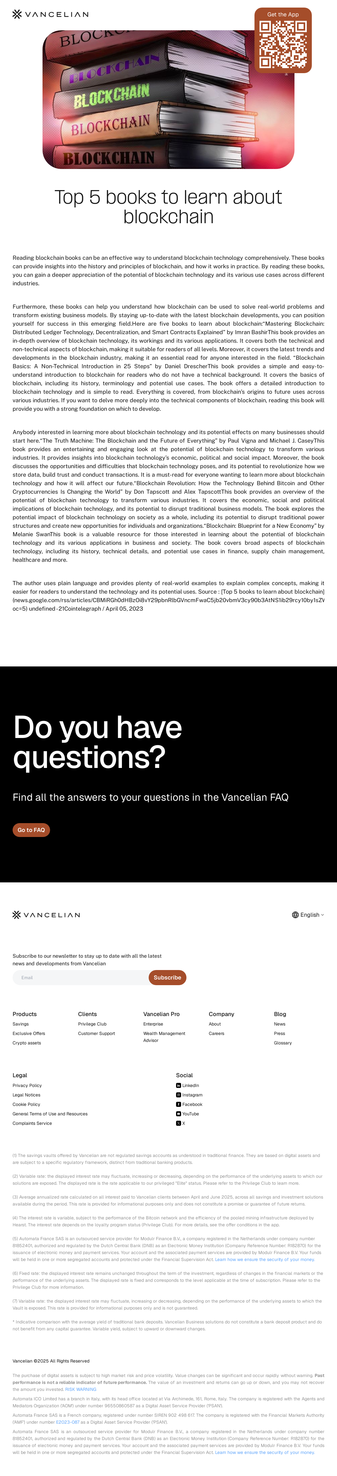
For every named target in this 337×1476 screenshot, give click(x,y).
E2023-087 (67, 1422)
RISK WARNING (80, 1389)
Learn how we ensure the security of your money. (265, 1259)
